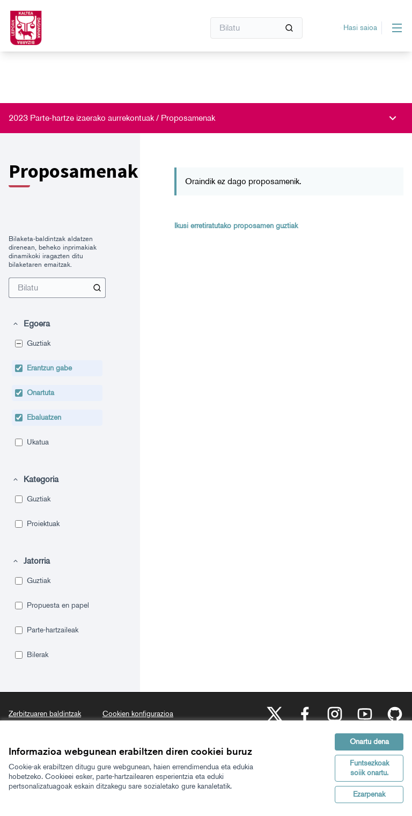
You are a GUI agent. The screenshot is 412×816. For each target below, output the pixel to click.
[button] (31, 323)
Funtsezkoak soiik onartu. (369, 768)
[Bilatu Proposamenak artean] (57, 288)
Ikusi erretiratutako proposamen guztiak (236, 225)
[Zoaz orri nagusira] (80, 28)
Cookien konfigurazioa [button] (137, 713)
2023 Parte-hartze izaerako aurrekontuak (82, 118)
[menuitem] (57, 288)
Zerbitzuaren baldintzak (45, 713)
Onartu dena (369, 741)
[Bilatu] (256, 28)
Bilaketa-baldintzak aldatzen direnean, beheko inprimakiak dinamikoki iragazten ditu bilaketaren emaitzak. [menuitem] (53, 251)
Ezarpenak (369, 794)
